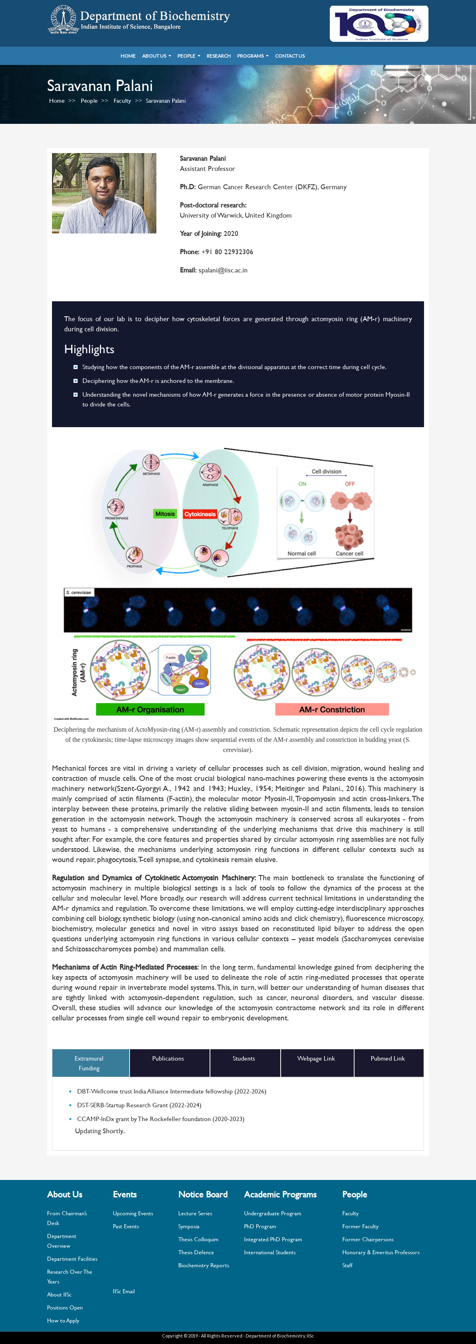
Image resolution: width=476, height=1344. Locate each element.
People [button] (186, 56)
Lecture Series (195, 1213)
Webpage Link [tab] (316, 1058)
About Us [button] (154, 56)
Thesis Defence (196, 1252)
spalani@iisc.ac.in (222, 270)
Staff (347, 1265)
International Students (270, 1252)
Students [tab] (244, 1058)
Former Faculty (360, 1226)
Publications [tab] (168, 1058)
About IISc (59, 1294)
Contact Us (290, 56)
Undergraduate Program (272, 1213)
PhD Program (260, 1226)
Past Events (126, 1226)
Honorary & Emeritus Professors (381, 1252)
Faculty (122, 100)
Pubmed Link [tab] (388, 1058)
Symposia (188, 1226)
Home (128, 56)
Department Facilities (72, 1258)
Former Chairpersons (368, 1239)
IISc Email (124, 1291)
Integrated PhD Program (273, 1239)
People (89, 100)
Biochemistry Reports (203, 1265)
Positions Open (65, 1307)
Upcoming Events (133, 1213)
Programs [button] (250, 56)
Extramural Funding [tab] (89, 1062)
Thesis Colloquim (198, 1239)
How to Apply (63, 1320)
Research (219, 56)
